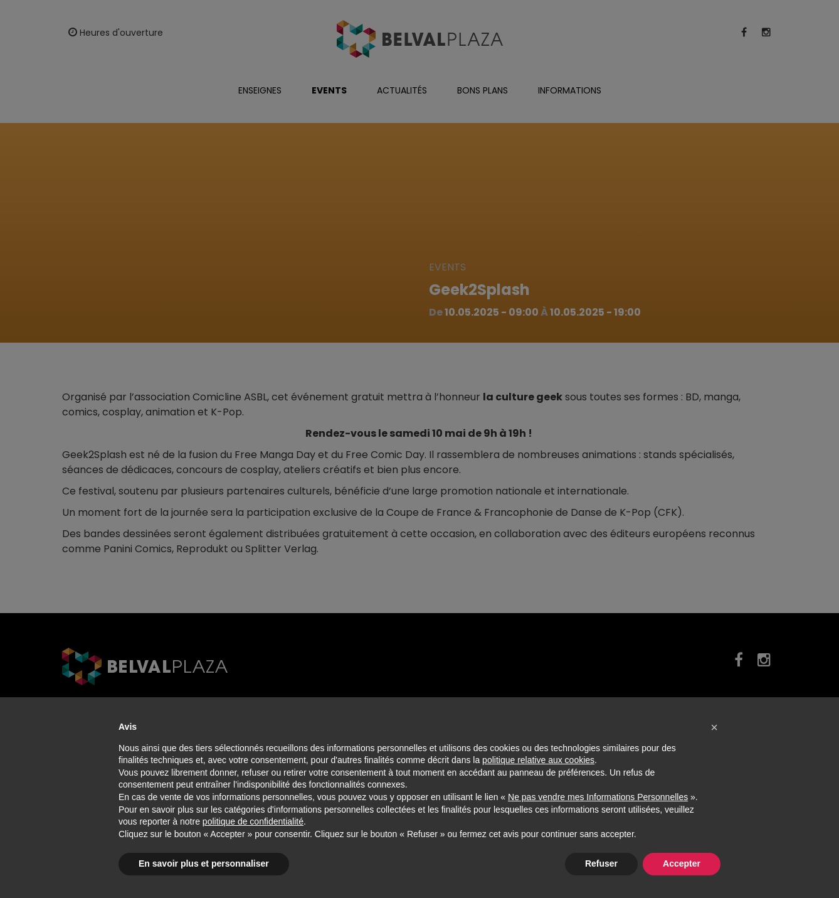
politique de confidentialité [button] (253, 821)
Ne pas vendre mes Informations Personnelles (598, 797)
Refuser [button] (601, 863)
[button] (714, 727)
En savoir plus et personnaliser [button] (204, 863)
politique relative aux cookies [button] (538, 760)
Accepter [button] (681, 863)
